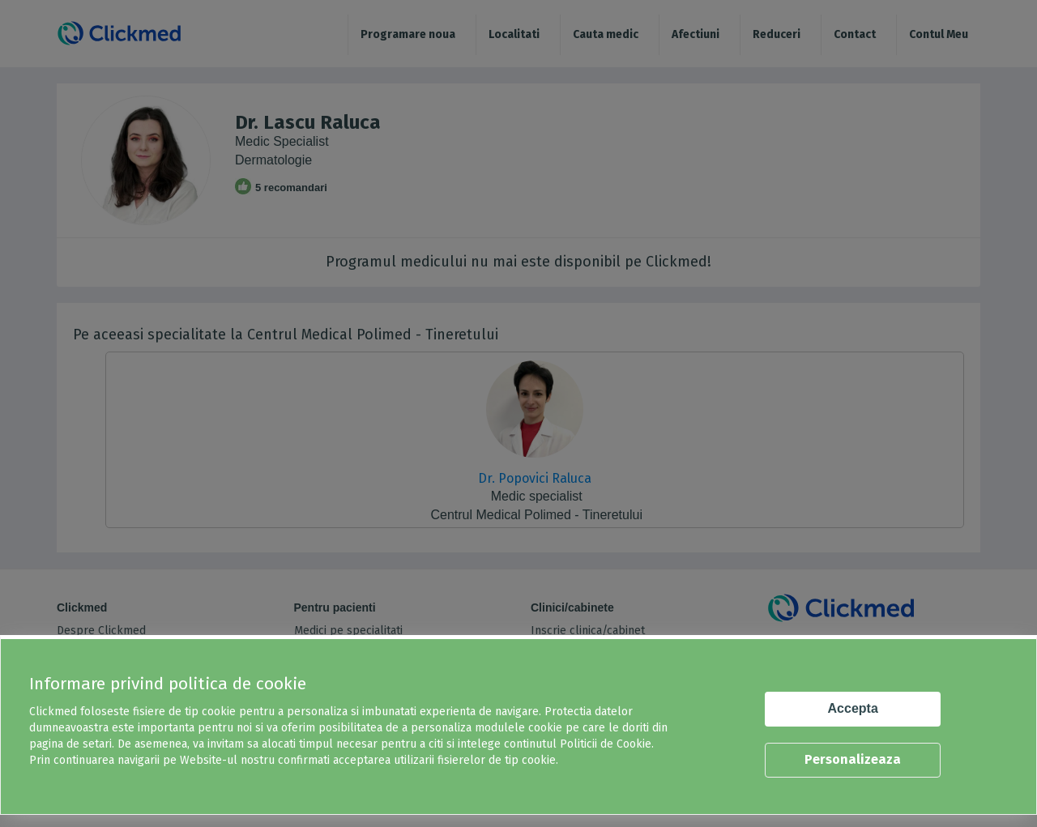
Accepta (853, 708)
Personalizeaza (852, 759)
